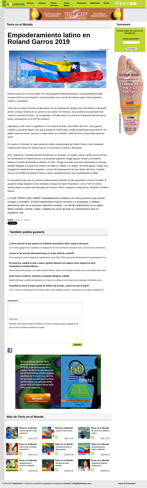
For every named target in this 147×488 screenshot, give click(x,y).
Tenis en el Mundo (28, 428)
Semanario (81, 3)
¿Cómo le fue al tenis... (65, 431)
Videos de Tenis (54, 4)
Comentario (13, 301)
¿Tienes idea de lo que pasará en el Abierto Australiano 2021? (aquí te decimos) (48, 243)
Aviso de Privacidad (126, 483)
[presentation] (32, 335)
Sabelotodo (95, 3)
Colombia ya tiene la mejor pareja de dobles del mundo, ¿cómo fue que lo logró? (49, 286)
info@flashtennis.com (81, 483)
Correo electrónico (131, 39)
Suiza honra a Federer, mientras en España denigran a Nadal (39, 276)
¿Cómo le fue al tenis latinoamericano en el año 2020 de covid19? (41, 253)
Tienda (106, 3)
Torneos (30, 3)
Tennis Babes (66, 4)
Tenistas (42, 3)
